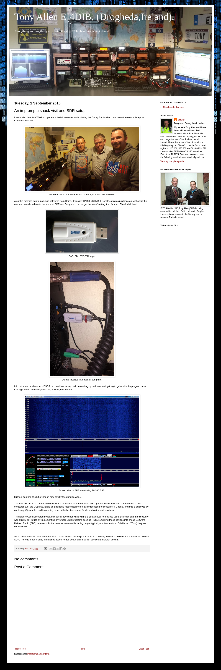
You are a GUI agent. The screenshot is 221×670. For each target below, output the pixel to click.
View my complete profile (172, 161)
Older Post (144, 649)
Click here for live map (173, 107)
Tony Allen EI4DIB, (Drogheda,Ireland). (94, 16)
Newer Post (20, 649)
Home (82, 649)
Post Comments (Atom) (38, 654)
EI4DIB (181, 120)
